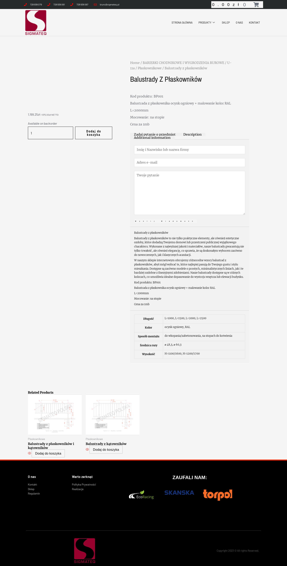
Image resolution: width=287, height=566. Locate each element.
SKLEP (223, 22)
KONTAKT (254, 22)
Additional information (220, 134)
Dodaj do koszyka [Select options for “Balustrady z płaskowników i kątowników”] (48, 448)
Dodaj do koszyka (91, 131)
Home (135, 63)
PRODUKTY (203, 22)
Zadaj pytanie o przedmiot (153, 134)
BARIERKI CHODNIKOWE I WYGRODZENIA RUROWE (183, 63)
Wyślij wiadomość (165, 216)
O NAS (238, 22)
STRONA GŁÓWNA (176, 22)
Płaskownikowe (150, 68)
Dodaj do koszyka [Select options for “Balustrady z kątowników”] (106, 444)
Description (187, 134)
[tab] (153, 134)
